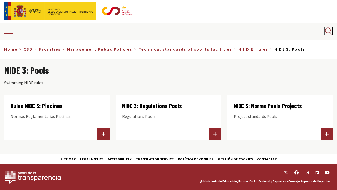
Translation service (155, 159)
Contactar (267, 159)
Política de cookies (196, 159)
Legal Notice (91, 159)
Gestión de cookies (235, 159)
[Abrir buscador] (328, 31)
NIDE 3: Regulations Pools (152, 106)
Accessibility (120, 159)
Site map (68, 159)
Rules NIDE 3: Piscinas (37, 106)
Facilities (50, 49)
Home (10, 49)
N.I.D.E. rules (253, 49)
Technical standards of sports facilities (185, 49)
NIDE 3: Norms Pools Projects (268, 106)
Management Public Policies (99, 49)
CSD (28, 49)
